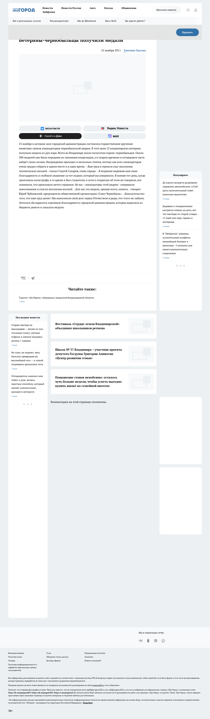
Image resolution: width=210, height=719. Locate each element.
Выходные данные (16, 653)
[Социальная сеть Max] (114, 136)
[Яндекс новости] (114, 128)
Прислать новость (166, 9)
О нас (48, 653)
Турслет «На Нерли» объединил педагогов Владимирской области (82, 300)
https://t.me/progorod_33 (65, 693)
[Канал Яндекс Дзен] (50, 136)
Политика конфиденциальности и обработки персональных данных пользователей (22, 667)
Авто (93, 8)
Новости (47, 8)
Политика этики (15, 657)
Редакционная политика (95, 653)
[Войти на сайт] (196, 10)
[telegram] (34, 278)
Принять (187, 32)
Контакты (89, 657)
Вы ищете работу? (135, 20)
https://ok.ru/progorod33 (42, 693)
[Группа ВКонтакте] (50, 128)
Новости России (71, 8)
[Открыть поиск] (188, 10)
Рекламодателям (59, 20)
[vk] (23, 278)
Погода (108, 8)
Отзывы (11, 660)
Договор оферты (53, 660)
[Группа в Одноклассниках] (148, 641)
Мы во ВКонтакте (86, 20)
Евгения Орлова (135, 50)
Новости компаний (93, 660)
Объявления (128, 8)
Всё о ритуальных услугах (27, 20)
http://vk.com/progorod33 (19, 693)
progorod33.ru (98, 685)
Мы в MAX (110, 20)
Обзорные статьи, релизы (57, 657)
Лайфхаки (48, 12)
